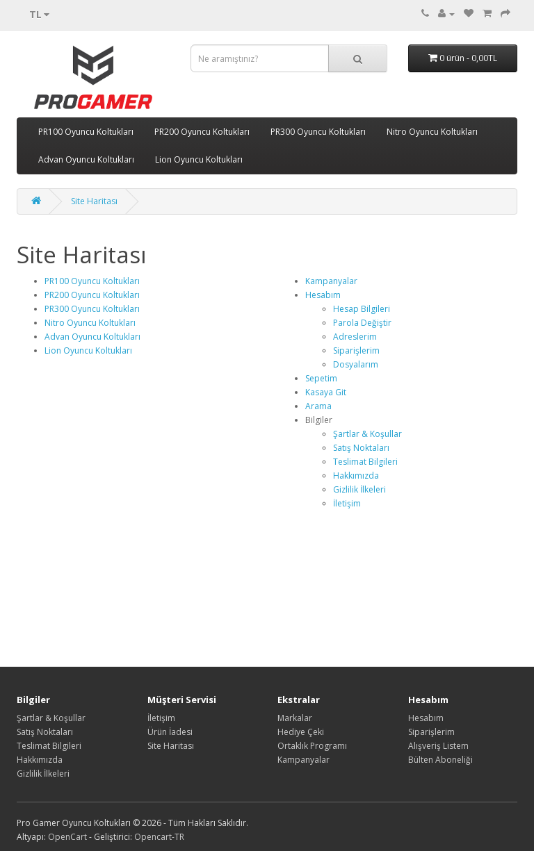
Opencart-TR (159, 837)
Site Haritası (94, 201)
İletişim (347, 503)
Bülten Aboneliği (440, 760)
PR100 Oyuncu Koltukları (86, 132)
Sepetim (321, 378)
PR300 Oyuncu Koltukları (318, 132)
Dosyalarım (355, 364)
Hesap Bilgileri (361, 309)
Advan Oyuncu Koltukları (86, 159)
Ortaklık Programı (312, 746)
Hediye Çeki (300, 732)
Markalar (294, 718)
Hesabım (323, 295)
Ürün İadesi (170, 732)
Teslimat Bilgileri (365, 462)
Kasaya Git (325, 392)
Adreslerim (355, 336)
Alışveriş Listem (438, 746)
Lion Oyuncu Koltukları (199, 159)
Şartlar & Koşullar (367, 434)
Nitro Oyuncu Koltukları (432, 132)
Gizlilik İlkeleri (359, 489)
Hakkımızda (356, 475)
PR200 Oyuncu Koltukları (202, 132)
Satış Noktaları (361, 448)
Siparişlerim (356, 350)
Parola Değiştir (362, 323)
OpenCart (67, 837)
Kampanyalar (331, 281)
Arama (318, 406)
